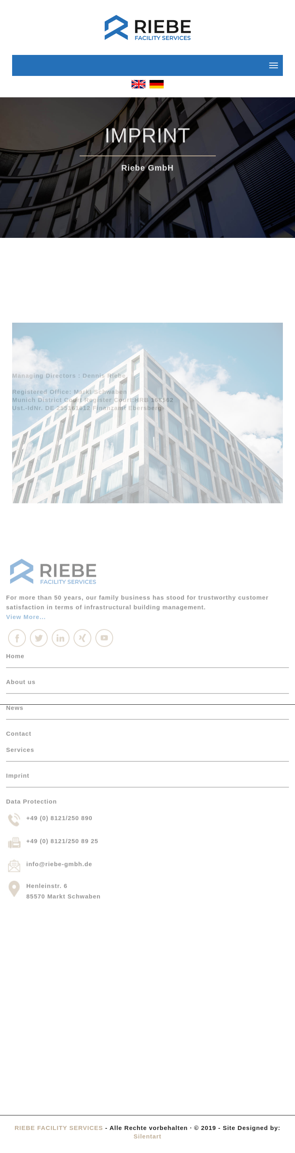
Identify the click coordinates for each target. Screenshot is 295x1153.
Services (20, 671)
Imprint (18, 697)
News (14, 629)
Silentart (147, 1136)
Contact (19, 655)
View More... (26, 539)
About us (21, 604)
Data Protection (31, 723)
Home (15, 578)
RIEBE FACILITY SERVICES (59, 1127)
